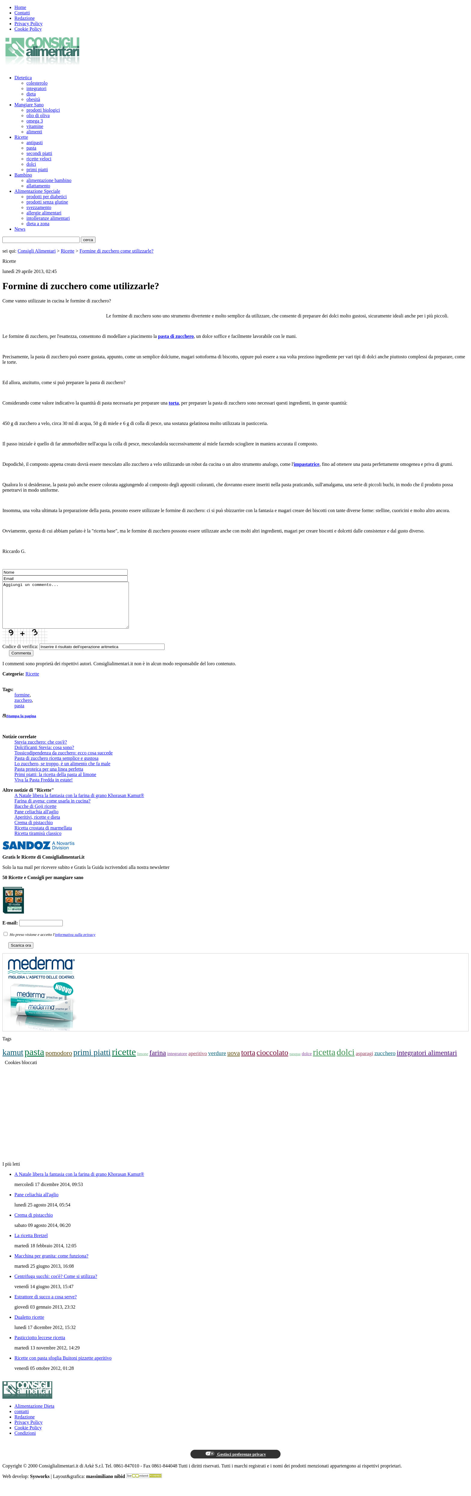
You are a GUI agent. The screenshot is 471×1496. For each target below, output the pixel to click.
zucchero (23, 709)
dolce (306, 1062)
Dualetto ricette (29, 1326)
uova (233, 1062)
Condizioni (25, 1442)
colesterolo (36, 83)
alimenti (34, 131)
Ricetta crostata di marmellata (43, 836)
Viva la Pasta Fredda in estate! (43, 788)
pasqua (295, 1063)
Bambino (23, 175)
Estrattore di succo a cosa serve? (45, 1305)
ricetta (324, 1061)
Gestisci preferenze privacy (235, 1463)
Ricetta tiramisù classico (37, 842)
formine (22, 703)
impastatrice (306, 464)
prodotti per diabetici (46, 196)
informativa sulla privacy (75, 943)
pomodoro (58, 1062)
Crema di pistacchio (33, 831)
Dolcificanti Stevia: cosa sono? (44, 756)
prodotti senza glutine (47, 202)
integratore (177, 1062)
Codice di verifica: (20, 655)
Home (20, 7)
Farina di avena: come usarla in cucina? (52, 809)
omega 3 (34, 120)
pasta (31, 147)
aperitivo (197, 1062)
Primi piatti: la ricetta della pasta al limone (55, 783)
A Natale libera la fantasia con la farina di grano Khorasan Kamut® (79, 804)
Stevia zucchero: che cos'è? (40, 751)
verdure (217, 1062)
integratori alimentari (427, 1062)
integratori (36, 88)
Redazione (24, 18)
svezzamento (38, 207)
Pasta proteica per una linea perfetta (48, 778)
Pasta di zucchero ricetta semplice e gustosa (56, 767)
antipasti (34, 142)
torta (174, 402)
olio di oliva (38, 115)
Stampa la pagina (21, 725)
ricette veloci (38, 158)
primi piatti (37, 169)
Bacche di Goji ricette (35, 815)
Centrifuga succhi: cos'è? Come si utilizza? (55, 1285)
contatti (21, 1420)
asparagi (364, 1062)
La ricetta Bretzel (31, 1244)
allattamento (38, 185)
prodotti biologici (43, 110)
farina (157, 1062)
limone (142, 1063)
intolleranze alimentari (48, 218)
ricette (124, 1060)
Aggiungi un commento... (73, 610)
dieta (31, 93)
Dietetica (23, 77)
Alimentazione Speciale (37, 191)
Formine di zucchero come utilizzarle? (116, 250)
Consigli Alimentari (37, 250)
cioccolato (272, 1061)
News (19, 229)
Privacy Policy (28, 23)
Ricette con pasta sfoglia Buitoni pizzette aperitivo (62, 1367)
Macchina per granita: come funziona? (51, 1264)
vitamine (34, 126)
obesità (33, 99)
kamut (12, 1061)
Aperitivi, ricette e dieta (37, 826)
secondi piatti (39, 153)
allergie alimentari (44, 212)
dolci (31, 164)
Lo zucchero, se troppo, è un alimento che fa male (62, 772)
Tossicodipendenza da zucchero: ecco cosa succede (63, 761)
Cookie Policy (28, 29)
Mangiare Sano (29, 104)
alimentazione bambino (48, 180)
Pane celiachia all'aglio (36, 820)
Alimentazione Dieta (34, 1415)
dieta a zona (37, 223)
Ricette (21, 137)
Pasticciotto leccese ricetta (39, 1346)
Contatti (22, 12)
